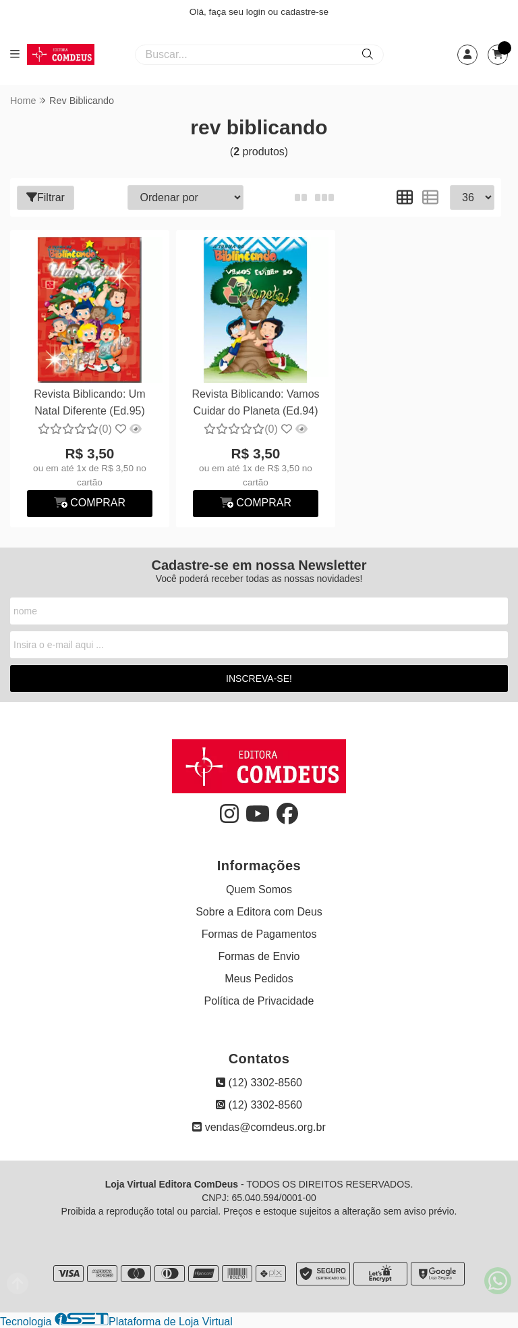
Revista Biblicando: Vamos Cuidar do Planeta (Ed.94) (255, 402)
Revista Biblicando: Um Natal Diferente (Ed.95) (89, 402)
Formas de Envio (259, 956)
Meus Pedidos (259, 978)
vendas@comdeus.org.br (258, 1127)
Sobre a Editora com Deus (259, 912)
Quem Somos (259, 889)
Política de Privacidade (259, 1001)
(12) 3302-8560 (259, 1082)
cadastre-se (304, 12)
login (257, 12)
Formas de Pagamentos (259, 934)
